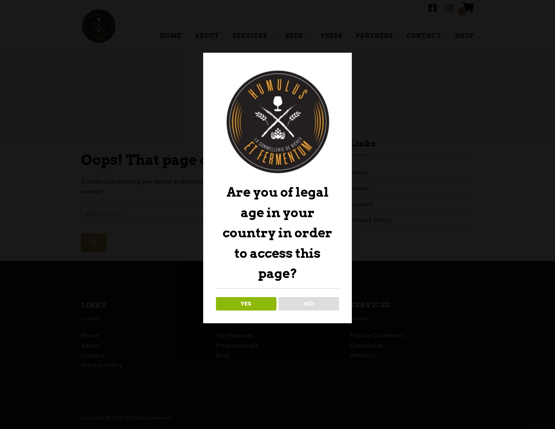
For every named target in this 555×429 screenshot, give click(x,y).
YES (246, 304)
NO (308, 304)
